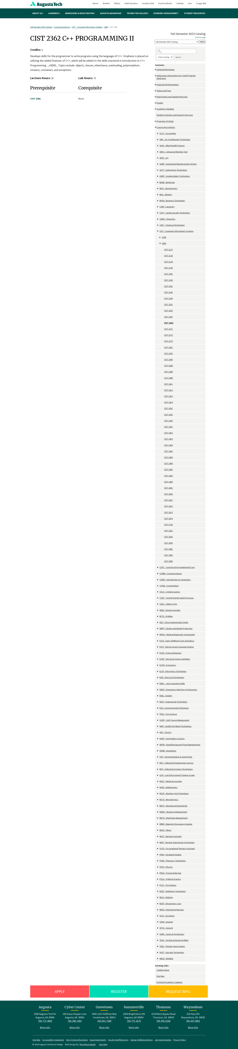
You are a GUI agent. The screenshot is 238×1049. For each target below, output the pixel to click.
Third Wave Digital (87, 1044)
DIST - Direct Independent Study (174, 622)
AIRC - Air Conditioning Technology (175, 139)
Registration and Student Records (171, 96)
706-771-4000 (45, 1020)
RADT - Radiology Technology (173, 891)
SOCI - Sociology (167, 915)
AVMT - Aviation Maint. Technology (175, 176)
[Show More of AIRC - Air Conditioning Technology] (158, 139)
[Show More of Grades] (155, 103)
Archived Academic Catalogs (169, 982)
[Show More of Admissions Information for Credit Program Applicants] (155, 75)
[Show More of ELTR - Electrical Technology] (158, 677)
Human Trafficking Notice (142, 1040)
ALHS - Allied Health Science (172, 145)
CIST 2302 (168, 280)
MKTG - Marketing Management (174, 818)
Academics (54, 13)
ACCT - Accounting (168, 133)
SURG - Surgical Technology (172, 934)
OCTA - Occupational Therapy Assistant (177, 848)
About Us (38, 13)
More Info (45, 1027)
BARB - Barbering (167, 182)
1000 (164, 237)
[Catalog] (177, 42)
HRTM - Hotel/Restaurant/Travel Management (180, 744)
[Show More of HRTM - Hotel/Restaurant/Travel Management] (158, 744)
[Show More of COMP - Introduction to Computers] (158, 579)
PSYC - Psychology (168, 885)
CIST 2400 (168, 378)
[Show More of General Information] (155, 69)
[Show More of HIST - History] (158, 732)
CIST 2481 (168, 469)
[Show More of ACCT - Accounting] (158, 133)
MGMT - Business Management (173, 812)
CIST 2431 (168, 408)
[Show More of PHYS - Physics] (158, 867)
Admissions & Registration (80, 13)
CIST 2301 (168, 274)
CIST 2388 (168, 371)
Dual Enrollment (165, 3)
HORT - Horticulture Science (172, 738)
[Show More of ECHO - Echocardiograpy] (158, 653)
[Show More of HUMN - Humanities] (158, 751)
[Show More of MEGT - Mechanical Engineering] (158, 806)
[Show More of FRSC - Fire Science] (158, 714)
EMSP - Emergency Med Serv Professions (178, 689)
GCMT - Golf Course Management (174, 720)
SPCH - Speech (166, 928)
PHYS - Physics (166, 867)
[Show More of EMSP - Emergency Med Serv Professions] (158, 689)
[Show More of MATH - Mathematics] (158, 787)
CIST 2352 (168, 310)
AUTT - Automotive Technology (173, 170)
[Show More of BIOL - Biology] (158, 194)
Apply (60, 991)
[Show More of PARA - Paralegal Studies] (158, 854)
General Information (165, 69)
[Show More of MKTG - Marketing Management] (158, 818)
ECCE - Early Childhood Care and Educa (177, 640)
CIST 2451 (168, 426)
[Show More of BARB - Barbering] (158, 182)
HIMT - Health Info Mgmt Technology (176, 726)
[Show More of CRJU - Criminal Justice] (158, 592)
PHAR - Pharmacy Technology (173, 860)
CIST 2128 (168, 255)
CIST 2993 (168, 561)
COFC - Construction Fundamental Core (177, 567)
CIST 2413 (168, 396)
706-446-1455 (75, 1020)
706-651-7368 (104, 1020)
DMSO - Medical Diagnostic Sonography (177, 634)
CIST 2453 (168, 439)
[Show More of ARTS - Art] (158, 158)
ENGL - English (166, 695)
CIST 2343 (168, 298)
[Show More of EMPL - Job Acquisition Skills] (158, 683)
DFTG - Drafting (166, 616)
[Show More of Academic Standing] (155, 109)
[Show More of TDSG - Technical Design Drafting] (158, 940)
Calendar (180, 3)
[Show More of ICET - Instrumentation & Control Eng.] (158, 757)
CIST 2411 (168, 384)
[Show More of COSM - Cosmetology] (158, 585)
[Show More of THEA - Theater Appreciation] (158, 946)
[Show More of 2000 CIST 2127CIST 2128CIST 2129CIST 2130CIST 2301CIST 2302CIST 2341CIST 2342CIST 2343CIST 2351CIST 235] (160, 243)
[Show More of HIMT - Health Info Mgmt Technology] (158, 726)
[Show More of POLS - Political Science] (158, 879)
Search (178, 57)
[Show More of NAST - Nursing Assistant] (158, 836)
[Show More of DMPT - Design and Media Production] (158, 628)
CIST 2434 (168, 420)
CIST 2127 (168, 249)
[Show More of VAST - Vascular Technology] (158, 952)
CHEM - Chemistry (167, 219)
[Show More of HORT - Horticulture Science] (158, 738)
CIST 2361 (168, 316)
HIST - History (166, 732)
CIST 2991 (168, 549)
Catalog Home (162, 970)
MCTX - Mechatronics (169, 799)
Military (117, 3)
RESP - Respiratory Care (170, 903)
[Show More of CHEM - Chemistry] (158, 219)
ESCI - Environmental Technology (174, 708)
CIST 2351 (168, 304)
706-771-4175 (134, 1020)
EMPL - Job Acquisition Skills (172, 683)
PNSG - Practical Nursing (170, 873)
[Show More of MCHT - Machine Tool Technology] (158, 793)
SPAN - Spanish (166, 921)
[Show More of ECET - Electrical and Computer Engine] (158, 647)
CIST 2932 (168, 536)
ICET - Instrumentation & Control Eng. (176, 756)
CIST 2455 (168, 451)
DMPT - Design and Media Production (176, 628)
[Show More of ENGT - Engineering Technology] (158, 702)
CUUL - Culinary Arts (168, 604)
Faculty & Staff (148, 3)
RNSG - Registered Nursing (172, 909)
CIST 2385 (168, 359)
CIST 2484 (168, 481)
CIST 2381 (168, 347)
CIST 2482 (168, 475)
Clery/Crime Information (77, 1040)
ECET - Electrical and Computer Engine (177, 646)
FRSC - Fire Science (168, 714)
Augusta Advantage (111, 13)
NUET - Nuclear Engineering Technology (177, 842)
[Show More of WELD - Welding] (158, 958)
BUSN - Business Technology (172, 200)
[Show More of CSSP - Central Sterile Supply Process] (158, 598)
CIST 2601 (168, 488)
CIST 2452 (168, 432)
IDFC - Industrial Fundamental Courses (177, 763)
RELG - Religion (166, 897)
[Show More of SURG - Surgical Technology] (158, 934)
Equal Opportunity (98, 1040)
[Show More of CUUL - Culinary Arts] (158, 604)
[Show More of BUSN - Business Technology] (158, 200)
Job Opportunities (163, 1040)
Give (190, 3)
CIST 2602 (168, 494)
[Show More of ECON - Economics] (158, 665)
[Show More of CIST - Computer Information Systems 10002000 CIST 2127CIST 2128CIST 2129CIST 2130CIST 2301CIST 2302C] (158, 231)
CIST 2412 (168, 390)
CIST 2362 (168, 323)
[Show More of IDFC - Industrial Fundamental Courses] (158, 763)
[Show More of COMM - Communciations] (158, 573)
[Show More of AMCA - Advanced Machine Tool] (158, 152)
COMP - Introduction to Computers (175, 579)
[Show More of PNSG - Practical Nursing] (158, 873)
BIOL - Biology (166, 194)
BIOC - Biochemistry (168, 188)
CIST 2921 (168, 530)
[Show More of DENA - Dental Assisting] (158, 610)
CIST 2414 (168, 402)
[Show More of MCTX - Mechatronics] (158, 799)
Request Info (178, 991)
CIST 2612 (168, 506)
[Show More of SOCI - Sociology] (158, 916)
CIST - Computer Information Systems (87, 27)
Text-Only (103, 1044)
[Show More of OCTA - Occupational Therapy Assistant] (158, 848)
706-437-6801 (193, 1020)
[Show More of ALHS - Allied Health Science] (158, 145)
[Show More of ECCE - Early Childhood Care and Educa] (158, 641)
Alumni (95, 3)
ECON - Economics (168, 665)
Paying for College (138, 13)
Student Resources (195, 13)
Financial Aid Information (167, 84)
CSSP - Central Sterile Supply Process (177, 598)
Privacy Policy (179, 1040)
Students (106, 3)
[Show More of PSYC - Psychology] (158, 885)
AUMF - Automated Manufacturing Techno (178, 164)
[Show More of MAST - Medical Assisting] (158, 781)
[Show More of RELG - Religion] (158, 897)
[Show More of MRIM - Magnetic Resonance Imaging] (158, 824)
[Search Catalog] (176, 51)
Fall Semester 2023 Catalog (41, 27)
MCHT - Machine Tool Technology (174, 793)
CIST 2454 (168, 445)
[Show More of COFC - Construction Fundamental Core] (158, 567)
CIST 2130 (168, 267)
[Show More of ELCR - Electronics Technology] (158, 671)
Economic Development (166, 13)
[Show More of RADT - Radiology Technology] (158, 891)
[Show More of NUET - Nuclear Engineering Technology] (158, 842)
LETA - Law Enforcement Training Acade (177, 775)
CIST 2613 (168, 512)
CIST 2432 (168, 414)
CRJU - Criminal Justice (170, 591)
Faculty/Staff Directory (118, 1040)
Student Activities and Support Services (174, 115)
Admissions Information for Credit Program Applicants (175, 77)
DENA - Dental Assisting (170, 610)
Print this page (200, 37)
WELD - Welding (166, 958)
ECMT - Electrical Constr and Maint (175, 659)
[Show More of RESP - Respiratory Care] (158, 903)
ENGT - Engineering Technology (173, 701)
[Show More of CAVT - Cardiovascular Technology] (158, 213)
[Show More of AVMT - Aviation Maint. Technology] (158, 176)
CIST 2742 (168, 524)
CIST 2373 (168, 341)
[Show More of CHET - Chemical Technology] (158, 225)
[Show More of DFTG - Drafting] (158, 616)
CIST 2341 (168, 286)
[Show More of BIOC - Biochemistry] (158, 188)
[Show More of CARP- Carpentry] (158, 206)
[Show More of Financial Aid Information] (155, 84)
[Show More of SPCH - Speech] (158, 928)
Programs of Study (165, 121)
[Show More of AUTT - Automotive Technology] (158, 170)
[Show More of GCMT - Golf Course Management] (158, 720)
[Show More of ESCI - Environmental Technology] (158, 708)
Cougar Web (201, 3)
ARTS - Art (164, 158)
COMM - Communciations (171, 573)
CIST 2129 (168, 261)
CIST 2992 (168, 555)
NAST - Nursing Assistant (171, 836)
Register (119, 991)
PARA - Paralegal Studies (171, 854)
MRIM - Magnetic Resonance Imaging (176, 824)
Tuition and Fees (163, 90)
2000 (106, 27)
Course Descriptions (62, 27)
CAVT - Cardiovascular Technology (175, 212)
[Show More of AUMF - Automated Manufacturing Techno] (158, 164)
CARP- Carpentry (167, 206)
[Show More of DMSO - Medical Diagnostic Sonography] (158, 634)
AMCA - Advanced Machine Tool (173, 151)
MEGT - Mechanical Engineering (173, 805)
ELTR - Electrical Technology (172, 677)
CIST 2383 (168, 353)
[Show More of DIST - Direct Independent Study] (158, 622)
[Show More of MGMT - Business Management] (158, 812)
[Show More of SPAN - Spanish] (158, 922)
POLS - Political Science (170, 879)
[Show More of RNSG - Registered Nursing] (158, 909)
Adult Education (131, 3)
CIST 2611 (168, 500)
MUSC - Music (165, 830)
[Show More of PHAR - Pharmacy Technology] (158, 860)
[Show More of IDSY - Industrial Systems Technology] (158, 769)
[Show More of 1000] (160, 237)
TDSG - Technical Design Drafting (174, 940)
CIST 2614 (168, 518)
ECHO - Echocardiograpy (171, 653)
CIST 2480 (168, 463)
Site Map (160, 976)
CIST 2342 (168, 292)
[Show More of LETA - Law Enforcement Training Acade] (158, 775)
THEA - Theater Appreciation (172, 946)
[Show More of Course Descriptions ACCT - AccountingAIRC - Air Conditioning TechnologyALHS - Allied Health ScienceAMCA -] (155, 127)
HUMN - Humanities (168, 750)
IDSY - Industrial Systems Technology (176, 769)
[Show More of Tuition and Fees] (155, 90)
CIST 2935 (168, 543)
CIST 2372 (168, 335)
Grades (159, 102)
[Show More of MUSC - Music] (158, 830)
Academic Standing (165, 109)
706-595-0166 (163, 1020)
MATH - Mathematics (169, 787)
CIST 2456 (168, 457)
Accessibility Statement (53, 1040)
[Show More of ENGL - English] (158, 695)
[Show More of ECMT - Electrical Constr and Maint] (158, 659)
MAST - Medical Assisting (171, 781)
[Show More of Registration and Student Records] (155, 96)
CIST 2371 (168, 329)
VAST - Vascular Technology (172, 952)
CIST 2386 (168, 365)
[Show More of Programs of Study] (155, 121)
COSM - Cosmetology (169, 585)
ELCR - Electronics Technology (173, 671)
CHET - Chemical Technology (172, 225)
